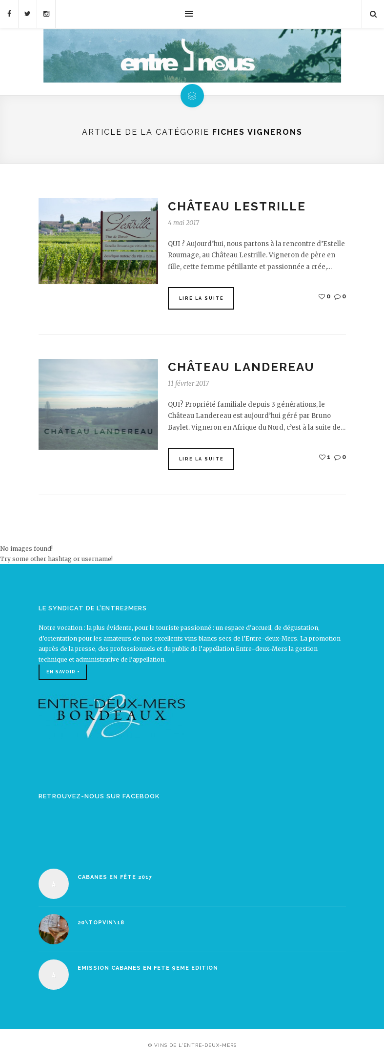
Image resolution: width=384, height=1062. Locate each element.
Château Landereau (241, 367)
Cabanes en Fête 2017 (115, 877)
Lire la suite (201, 298)
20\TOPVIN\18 (101, 922)
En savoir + (63, 671)
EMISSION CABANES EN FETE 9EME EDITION (148, 968)
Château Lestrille (237, 206)
